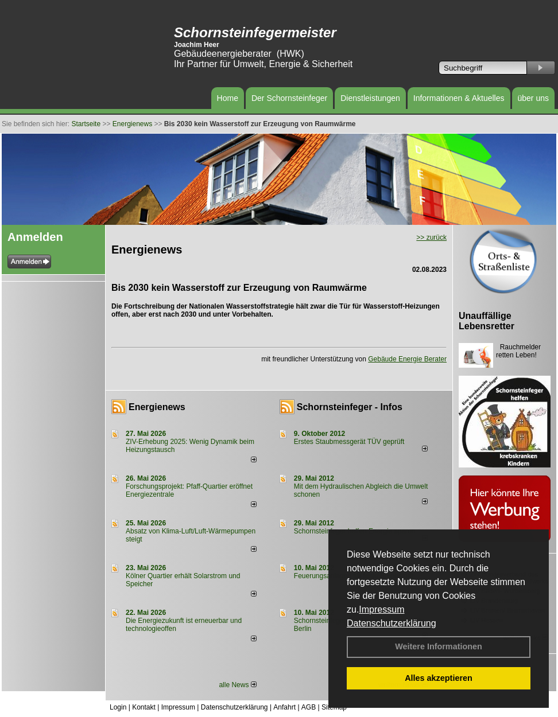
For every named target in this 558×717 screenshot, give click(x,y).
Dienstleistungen (370, 98)
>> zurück (431, 237)
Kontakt (144, 707)
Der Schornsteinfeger (289, 98)
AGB (308, 707)
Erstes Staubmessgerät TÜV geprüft (349, 442)
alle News (237, 685)
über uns (533, 98)
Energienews (157, 407)
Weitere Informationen (438, 646)
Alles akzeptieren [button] (438, 678)
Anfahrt (284, 707)
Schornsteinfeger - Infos (349, 407)
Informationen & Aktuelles (459, 98)
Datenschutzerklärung (391, 623)
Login (118, 707)
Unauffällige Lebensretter (486, 321)
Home (227, 98)
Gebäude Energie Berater (407, 359)
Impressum (381, 609)
